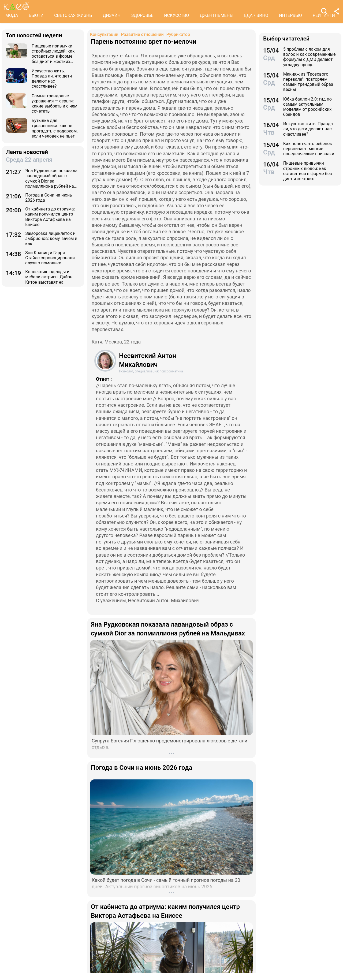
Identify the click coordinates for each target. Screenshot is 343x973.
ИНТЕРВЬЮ (290, 15)
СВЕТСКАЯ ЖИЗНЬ (73, 15)
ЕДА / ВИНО (256, 15)
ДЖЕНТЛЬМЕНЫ (216, 15)
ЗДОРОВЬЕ (142, 15)
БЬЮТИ (36, 15)
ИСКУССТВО (176, 15)
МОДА (11, 15)
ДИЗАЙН (111, 15)
